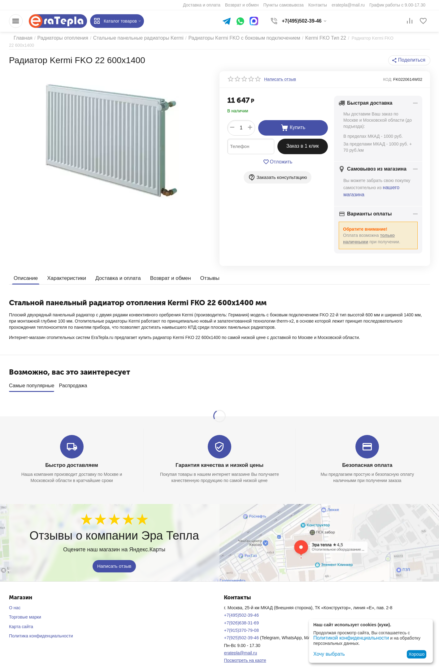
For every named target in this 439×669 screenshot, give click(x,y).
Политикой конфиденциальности (346, 638)
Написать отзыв (114, 556)
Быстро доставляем (72, 456)
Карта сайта (21, 617)
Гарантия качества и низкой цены (219, 456)
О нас (14, 598)
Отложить (277, 157)
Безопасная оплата (367, 456)
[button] (411, 55)
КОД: (387, 74)
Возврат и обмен (163, 271)
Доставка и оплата (113, 271)
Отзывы (201, 271)
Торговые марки (25, 607)
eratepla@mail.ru (240, 643)
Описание (25, 271)
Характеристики (64, 271)
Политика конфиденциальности (41, 626)
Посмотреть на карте (245, 651)
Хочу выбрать (327, 654)
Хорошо (417, 654)
